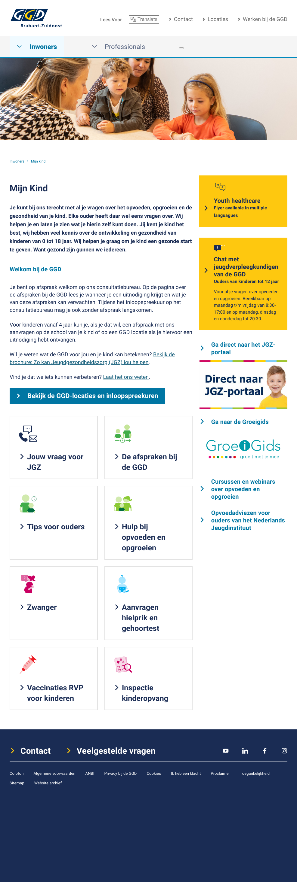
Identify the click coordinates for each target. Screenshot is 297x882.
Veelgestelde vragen (116, 750)
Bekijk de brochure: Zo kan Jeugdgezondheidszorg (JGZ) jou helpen (92, 358)
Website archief (48, 783)
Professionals (118, 46)
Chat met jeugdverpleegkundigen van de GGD (246, 270)
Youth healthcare (247, 208)
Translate (144, 19)
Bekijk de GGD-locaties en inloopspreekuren (92, 395)
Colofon (16, 773)
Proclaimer (220, 773)
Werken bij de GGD (265, 19)
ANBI (89, 773)
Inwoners (37, 46)
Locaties (218, 19)
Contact (183, 19)
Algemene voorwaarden (54, 773)
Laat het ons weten (126, 377)
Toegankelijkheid (255, 773)
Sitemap (17, 783)
